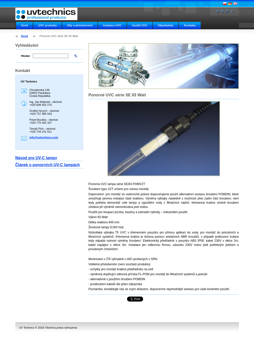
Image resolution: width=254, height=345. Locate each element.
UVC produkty (47, 25)
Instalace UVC (112, 25)
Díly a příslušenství (80, 25)
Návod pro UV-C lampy (36, 158)
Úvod (24, 25)
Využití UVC (139, 25)
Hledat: (26, 55)
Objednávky (165, 25)
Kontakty (190, 25)
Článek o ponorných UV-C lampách (47, 165)
